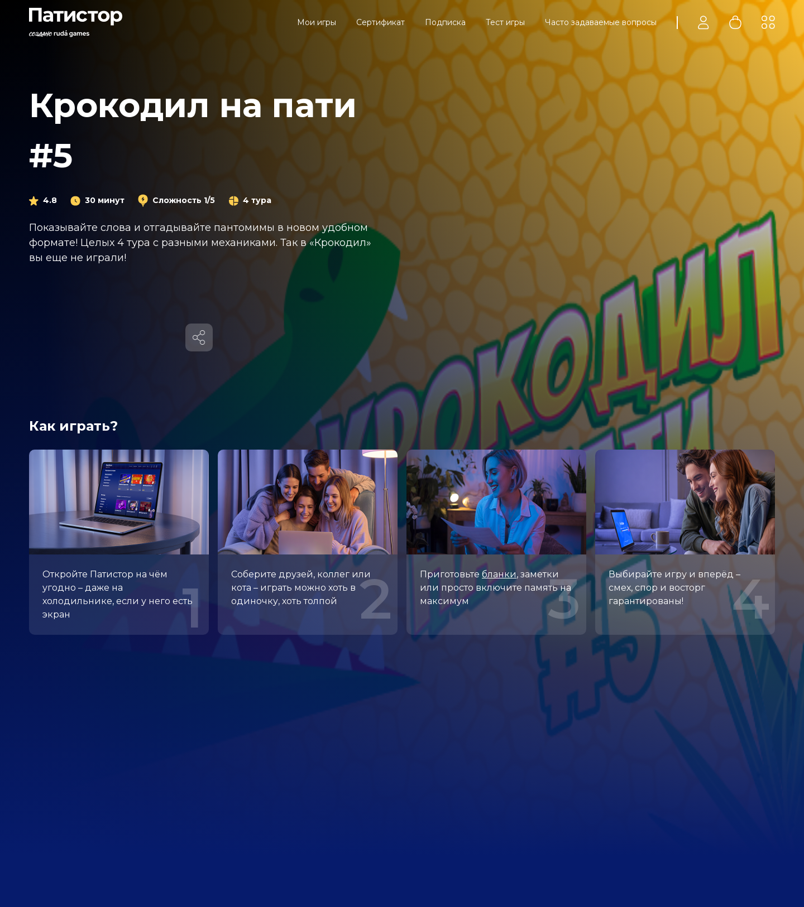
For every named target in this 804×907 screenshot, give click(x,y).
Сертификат (380, 22)
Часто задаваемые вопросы (601, 22)
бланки (499, 574)
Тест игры (505, 22)
